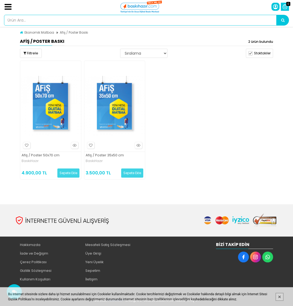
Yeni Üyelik (94, 262)
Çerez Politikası (33, 262)
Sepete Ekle (68, 173)
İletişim (91, 279)
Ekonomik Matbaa (39, 32)
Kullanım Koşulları (35, 279)
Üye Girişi (93, 253)
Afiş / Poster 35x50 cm (105, 155)
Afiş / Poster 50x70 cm (41, 155)
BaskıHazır (30, 161)
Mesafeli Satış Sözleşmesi (107, 244)
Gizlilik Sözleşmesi (35, 270)
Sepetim (92, 270)
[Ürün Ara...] (283, 20)
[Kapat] (279, 297)
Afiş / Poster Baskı (74, 32)
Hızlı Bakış (74, 145)
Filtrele (30, 53)
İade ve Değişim (34, 253)
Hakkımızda (30, 244)
